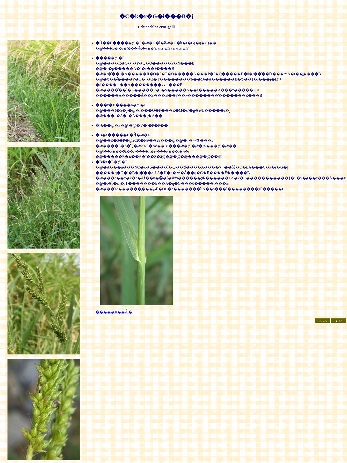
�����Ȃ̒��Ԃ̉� (113, 312)
